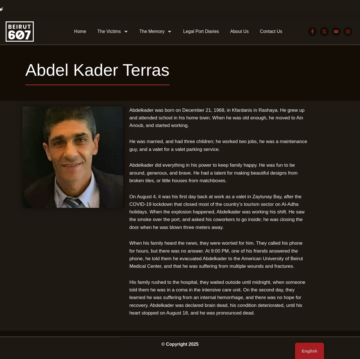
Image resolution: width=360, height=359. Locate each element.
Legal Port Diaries (201, 31)
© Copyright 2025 (180, 344)
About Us (239, 31)
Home (80, 31)
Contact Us (271, 31)
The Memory (156, 31)
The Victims (112, 31)
